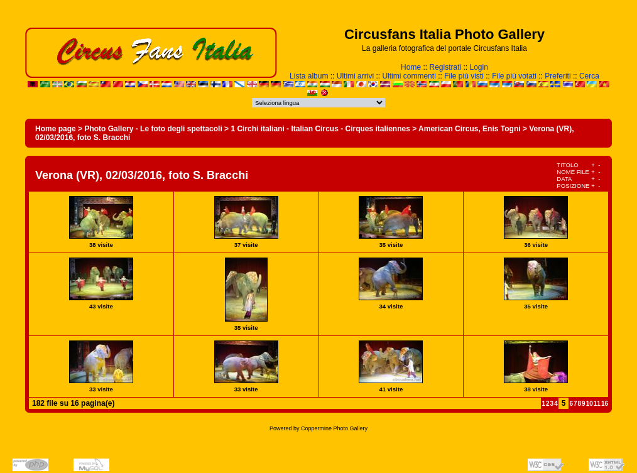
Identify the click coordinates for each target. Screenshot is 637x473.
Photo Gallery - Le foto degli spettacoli (153, 128)
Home (411, 67)
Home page (55, 128)
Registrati (445, 67)
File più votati (514, 76)
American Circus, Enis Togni (469, 128)
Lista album (309, 76)
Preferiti (557, 76)
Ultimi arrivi (355, 76)
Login (479, 67)
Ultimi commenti (408, 76)
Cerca (589, 76)
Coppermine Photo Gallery (334, 428)
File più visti (464, 76)
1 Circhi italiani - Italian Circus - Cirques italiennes (320, 128)
